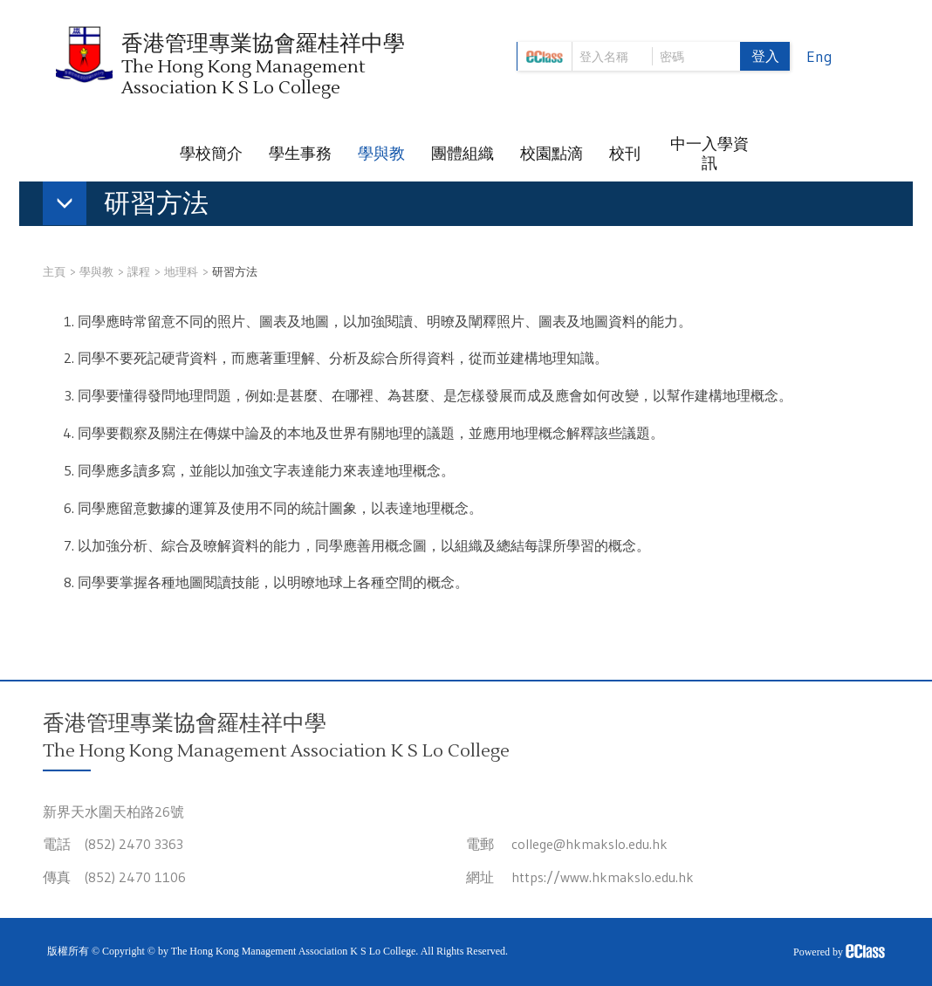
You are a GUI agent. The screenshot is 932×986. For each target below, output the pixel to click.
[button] (134, 207)
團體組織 (462, 153)
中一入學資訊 (709, 153)
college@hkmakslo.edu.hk (589, 843)
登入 (765, 56)
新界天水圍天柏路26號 (113, 811)
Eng (819, 56)
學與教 (381, 153)
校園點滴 (551, 153)
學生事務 (300, 153)
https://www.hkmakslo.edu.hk (602, 877)
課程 (138, 271)
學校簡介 (211, 153)
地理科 (181, 271)
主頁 (54, 271)
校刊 (625, 153)
